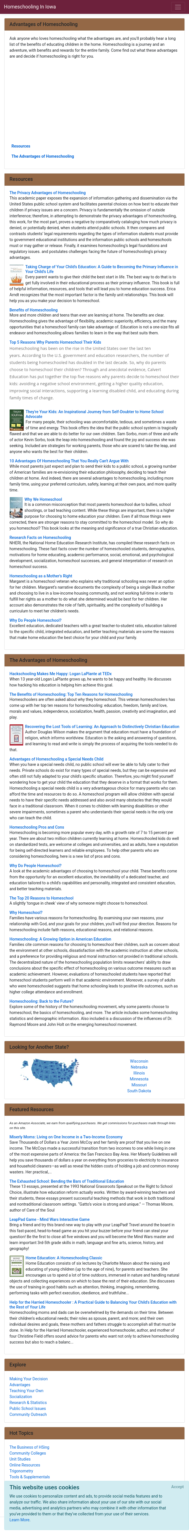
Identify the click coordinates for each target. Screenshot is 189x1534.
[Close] (177, 1487)
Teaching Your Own (27, 1390)
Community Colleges (28, 1453)
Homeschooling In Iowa (30, 7)
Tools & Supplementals (30, 1477)
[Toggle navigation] (178, 7)
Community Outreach (28, 1414)
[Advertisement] (95, 100)
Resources (21, 146)
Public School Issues (28, 1408)
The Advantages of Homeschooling (43, 156)
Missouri (139, 1085)
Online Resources (25, 1465)
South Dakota (139, 1091)
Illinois (139, 1073)
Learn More (20, 1520)
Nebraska (139, 1067)
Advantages (20, 1385)
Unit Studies (20, 1459)
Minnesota (139, 1079)
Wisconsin (139, 1061)
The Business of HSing (30, 1447)
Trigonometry (21, 1471)
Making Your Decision (29, 1379)
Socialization (21, 1396)
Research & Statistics (28, 1402)
